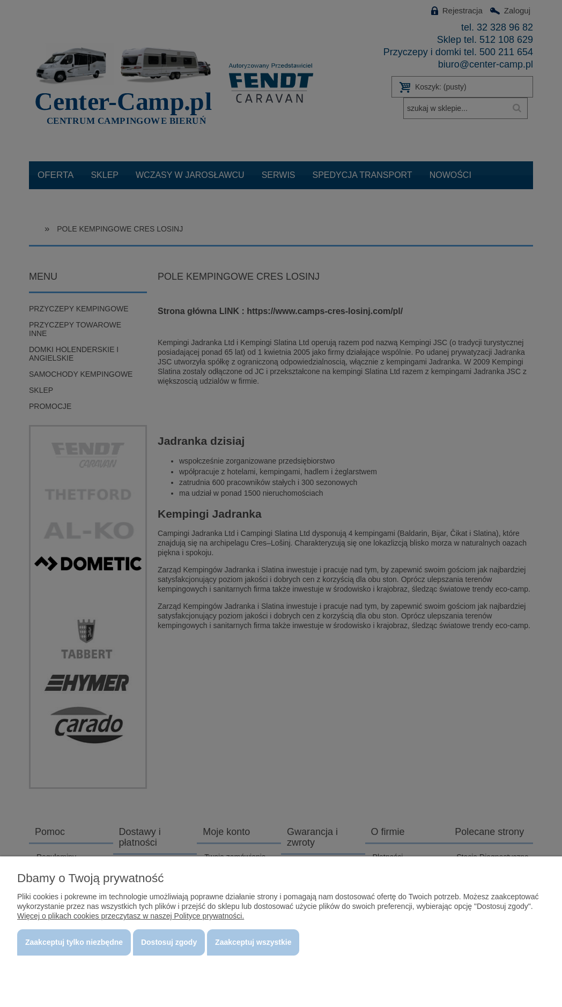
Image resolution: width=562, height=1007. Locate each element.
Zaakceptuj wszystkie (253, 942)
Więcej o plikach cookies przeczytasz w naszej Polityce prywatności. (130, 916)
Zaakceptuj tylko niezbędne (74, 942)
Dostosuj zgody (169, 942)
